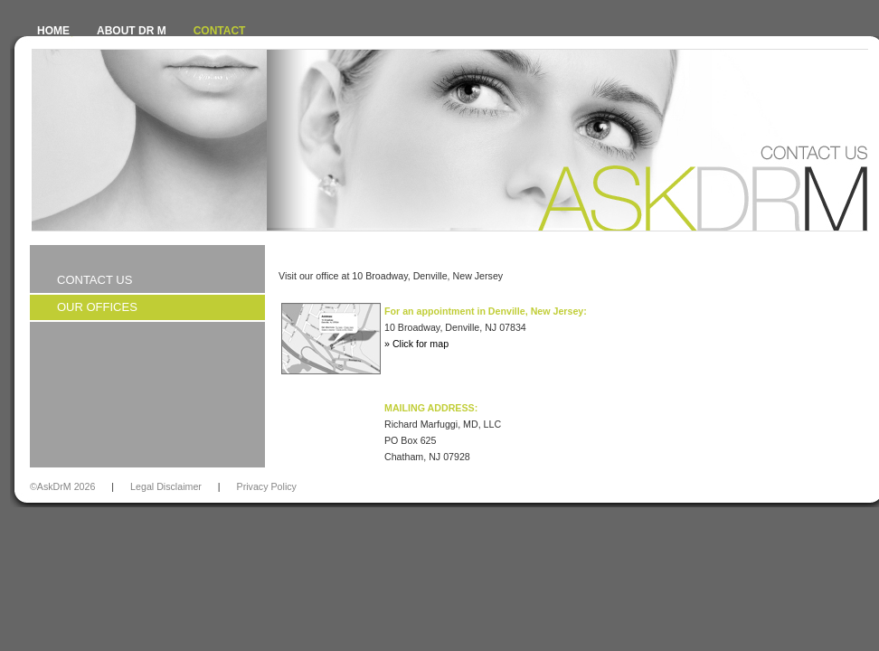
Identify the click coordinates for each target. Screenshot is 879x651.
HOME (53, 30)
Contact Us (94, 280)
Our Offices (97, 307)
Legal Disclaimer (166, 486)
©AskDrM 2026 (62, 486)
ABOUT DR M (131, 30)
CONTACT (220, 30)
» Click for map (416, 343)
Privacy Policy (267, 486)
